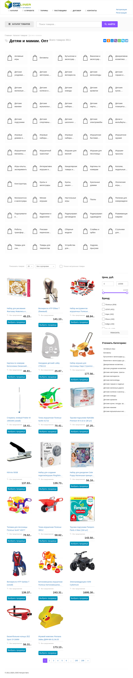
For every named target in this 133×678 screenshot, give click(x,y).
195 (76, 661)
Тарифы (43, 11)
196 (82, 661)
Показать (115, 333)
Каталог (13, 11)
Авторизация (121, 9)
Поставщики (59, 11)
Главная (8, 35)
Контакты (91, 11)
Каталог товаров (20, 35)
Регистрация (121, 13)
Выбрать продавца (16, 322)
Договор (75, 11)
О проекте (28, 11)
